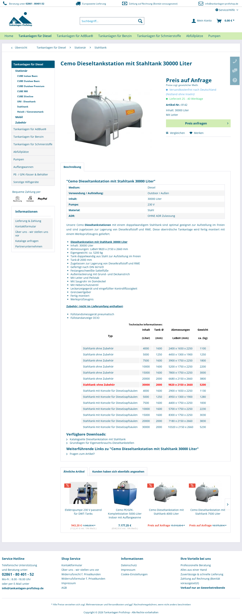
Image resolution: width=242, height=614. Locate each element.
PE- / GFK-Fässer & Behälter (30, 174)
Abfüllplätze (21, 152)
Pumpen (18, 159)
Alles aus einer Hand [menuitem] (194, 570)
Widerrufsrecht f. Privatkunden (81, 574)
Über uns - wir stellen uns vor (31, 233)
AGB (64, 587)
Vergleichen (175, 133)
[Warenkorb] (225, 21)
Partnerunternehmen (28, 246)
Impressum (68, 583)
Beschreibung (72, 167)
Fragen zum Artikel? (80, 454)
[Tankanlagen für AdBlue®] (75, 35)
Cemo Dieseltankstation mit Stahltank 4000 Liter (166, 511)
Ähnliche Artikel (74, 471)
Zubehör (20, 122)
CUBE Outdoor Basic (28, 81)
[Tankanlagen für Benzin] (115, 35)
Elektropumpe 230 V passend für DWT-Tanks (83, 511)
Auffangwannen (23, 167)
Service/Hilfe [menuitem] (226, 10)
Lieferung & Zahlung (28, 221)
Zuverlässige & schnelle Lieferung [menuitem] (202, 574)
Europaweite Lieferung (90, 3)
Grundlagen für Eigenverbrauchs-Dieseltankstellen (100, 443)
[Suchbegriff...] (112, 21)
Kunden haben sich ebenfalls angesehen (118, 471)
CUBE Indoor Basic (27, 76)
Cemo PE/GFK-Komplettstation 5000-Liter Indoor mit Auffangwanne (125, 513)
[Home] (9, 35)
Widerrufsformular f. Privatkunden (83, 578)
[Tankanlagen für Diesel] (35, 35)
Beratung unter (23, 3)
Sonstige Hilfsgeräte (26, 182)
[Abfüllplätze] (195, 35)
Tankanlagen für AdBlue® (29, 129)
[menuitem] (112, 21)
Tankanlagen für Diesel (28, 64)
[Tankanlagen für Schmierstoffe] (159, 35)
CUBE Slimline (25, 96)
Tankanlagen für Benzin (28, 136)
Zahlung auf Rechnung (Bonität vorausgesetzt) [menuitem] (200, 581)
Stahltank (22, 106)
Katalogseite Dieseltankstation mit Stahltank (96, 439)
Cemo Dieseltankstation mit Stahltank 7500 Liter (207, 511)
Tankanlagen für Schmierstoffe (32, 144)
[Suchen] (140, 21)
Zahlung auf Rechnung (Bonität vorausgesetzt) (150, 3)
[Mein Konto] (201, 21)
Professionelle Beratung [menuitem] (196, 565)
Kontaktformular (25, 226)
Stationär (21, 71)
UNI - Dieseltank (26, 101)
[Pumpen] (214, 35)
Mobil (19, 117)
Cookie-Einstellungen (134, 574)
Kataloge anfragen (27, 241)
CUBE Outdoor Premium (30, 86)
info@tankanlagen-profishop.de (221, 3)
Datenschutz (129, 565)
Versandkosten (116, 604)
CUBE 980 (22, 91)
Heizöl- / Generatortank (30, 111)
